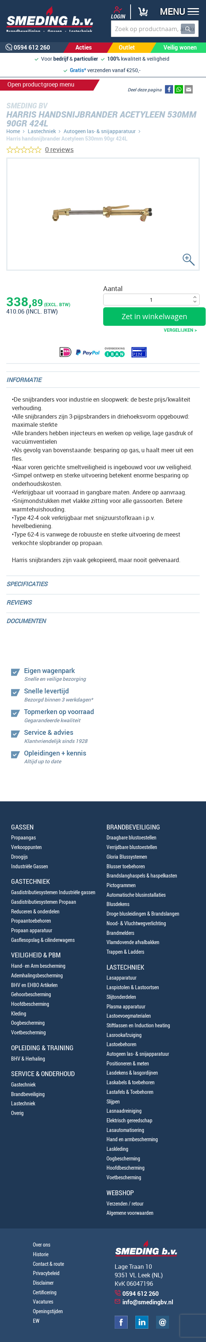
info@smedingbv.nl (147, 1302)
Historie (40, 1254)
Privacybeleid (46, 1273)
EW (36, 1320)
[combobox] (155, 28)
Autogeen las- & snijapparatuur (100, 131)
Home (13, 131)
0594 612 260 (140, 1293)
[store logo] (47, 19)
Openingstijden (48, 1311)
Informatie (23, 380)
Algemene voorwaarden (130, 1212)
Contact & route (48, 1263)
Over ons (41, 1244)
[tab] (103, 379)
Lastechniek (42, 131)
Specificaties (26, 584)
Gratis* (78, 70)
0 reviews (59, 149)
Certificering (45, 1292)
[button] (177, 12)
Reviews (18, 602)
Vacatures (43, 1301)
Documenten (25, 621)
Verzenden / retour (125, 1203)
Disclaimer (43, 1282)
